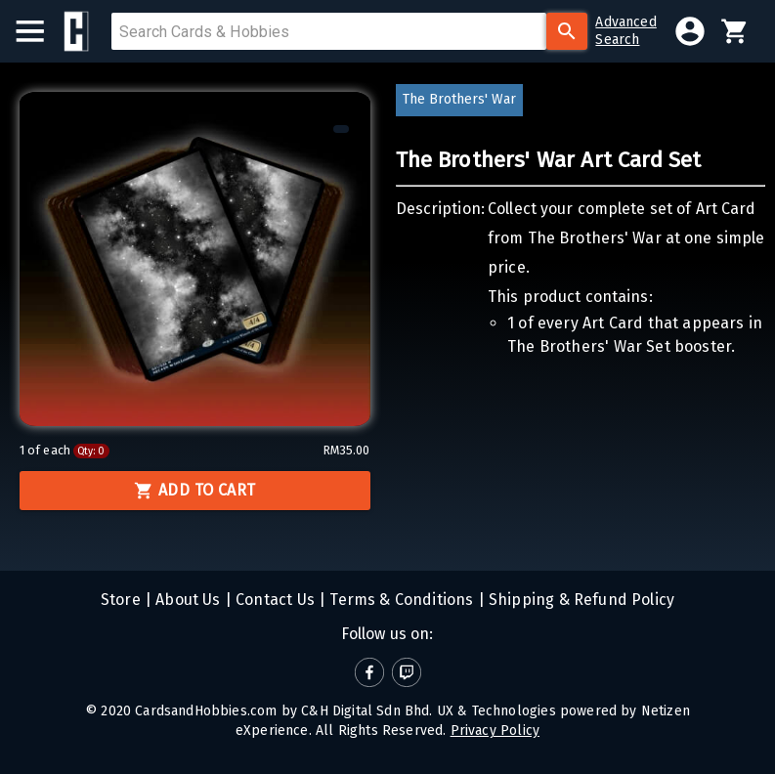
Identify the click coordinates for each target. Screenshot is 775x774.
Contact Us (273, 599)
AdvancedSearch (625, 31)
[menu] (40, 31)
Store (121, 599)
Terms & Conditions (399, 599)
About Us (186, 599)
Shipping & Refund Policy (579, 599)
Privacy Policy (495, 730)
